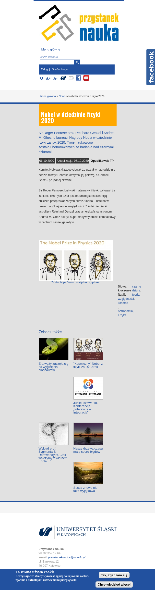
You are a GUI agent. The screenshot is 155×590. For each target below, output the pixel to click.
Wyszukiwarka (49, 57)
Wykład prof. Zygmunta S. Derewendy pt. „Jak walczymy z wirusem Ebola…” (53, 455)
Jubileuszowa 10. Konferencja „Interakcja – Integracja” (85, 407)
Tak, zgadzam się (114, 575)
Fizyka (122, 315)
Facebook (150, 67)
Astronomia (125, 311)
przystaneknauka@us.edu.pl (66, 557)
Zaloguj (45, 69)
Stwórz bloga (60, 69)
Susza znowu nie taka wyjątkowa (85, 489)
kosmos (123, 303)
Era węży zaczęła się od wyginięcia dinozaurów (53, 367)
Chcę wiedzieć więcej (114, 584)
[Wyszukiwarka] (77, 62)
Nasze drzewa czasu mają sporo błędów (88, 450)
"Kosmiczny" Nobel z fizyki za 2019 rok (88, 365)
